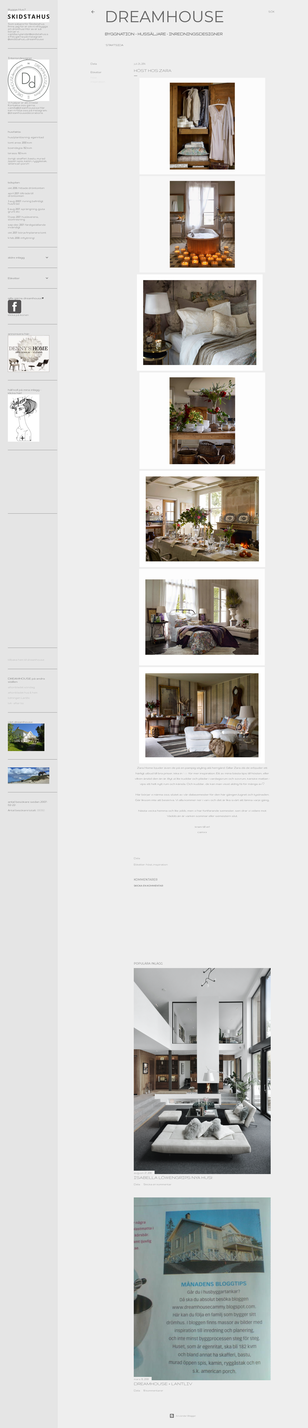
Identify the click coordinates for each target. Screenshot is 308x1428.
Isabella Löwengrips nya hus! (173, 1177)
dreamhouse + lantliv (163, 1383)
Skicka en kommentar (148, 885)
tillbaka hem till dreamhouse (26, 659)
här (186, 773)
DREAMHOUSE (164, 16)
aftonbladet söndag (21, 687)
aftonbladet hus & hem (23, 692)
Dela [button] (94, 64)
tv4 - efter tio (16, 703)
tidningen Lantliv (19, 698)
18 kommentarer (153, 1390)
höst (94, 77)
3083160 (41, 810)
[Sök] (271, 12)
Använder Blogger (183, 1415)
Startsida (114, 45)
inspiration (98, 81)
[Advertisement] (202, 924)
